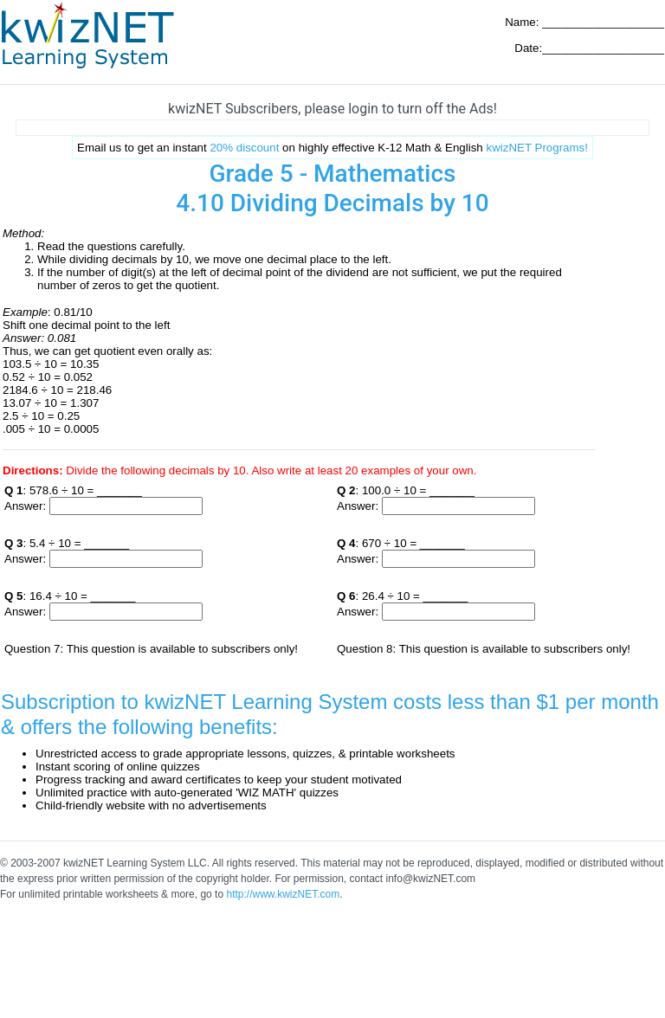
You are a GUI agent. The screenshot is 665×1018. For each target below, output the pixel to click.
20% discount (244, 147)
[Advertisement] (332, 127)
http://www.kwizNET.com (282, 894)
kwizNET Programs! (537, 147)
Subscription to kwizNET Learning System (194, 701)
